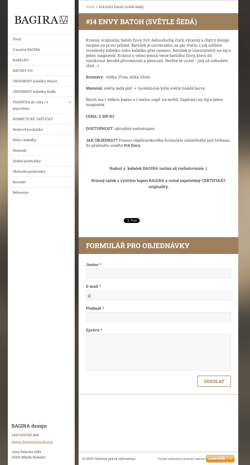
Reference (20, 192)
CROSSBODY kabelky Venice (35, 81)
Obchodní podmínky (29, 171)
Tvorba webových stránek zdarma (181, 459)
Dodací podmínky (27, 161)
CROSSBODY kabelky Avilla (34, 91)
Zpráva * (94, 329)
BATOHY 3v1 (23, 70)
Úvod (17, 39)
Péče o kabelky (24, 139)
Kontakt (19, 182)
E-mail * (93, 286)
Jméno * (93, 264)
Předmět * (95, 308)
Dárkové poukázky (28, 129)
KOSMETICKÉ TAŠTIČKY (33, 118)
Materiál (19, 150)
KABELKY (21, 60)
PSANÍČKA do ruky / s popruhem (30, 105)
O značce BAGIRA (26, 49)
